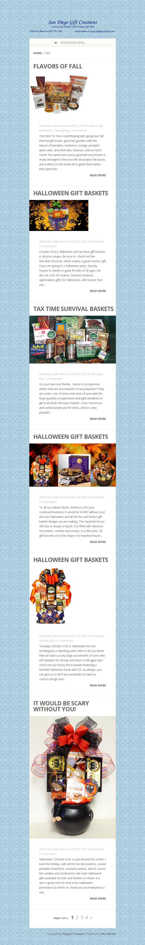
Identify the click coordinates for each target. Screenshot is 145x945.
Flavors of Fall (57, 66)
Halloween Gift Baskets (70, 193)
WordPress (109, 934)
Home (37, 53)
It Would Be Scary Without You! (61, 706)
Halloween (45, 130)
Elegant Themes (73, 934)
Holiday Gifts (47, 640)
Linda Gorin (59, 126)
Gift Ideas (97, 374)
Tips (41, 379)
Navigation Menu (70, 43)
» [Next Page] (91, 917)
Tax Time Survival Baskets (73, 309)
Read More (98, 175)
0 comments (79, 130)
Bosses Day (96, 126)
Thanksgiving (61, 130)
